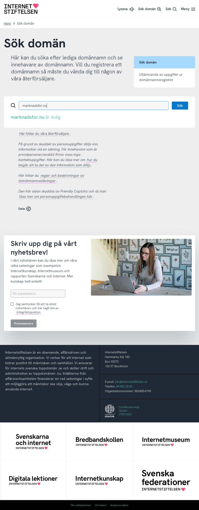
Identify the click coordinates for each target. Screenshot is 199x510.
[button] (126, 9)
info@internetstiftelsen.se (131, 382)
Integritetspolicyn (29, 312)
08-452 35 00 (124, 386)
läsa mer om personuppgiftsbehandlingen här (55, 196)
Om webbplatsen (81, 505)
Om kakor (101, 505)
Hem (7, 23)
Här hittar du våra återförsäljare (44, 133)
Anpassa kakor (119, 505)
